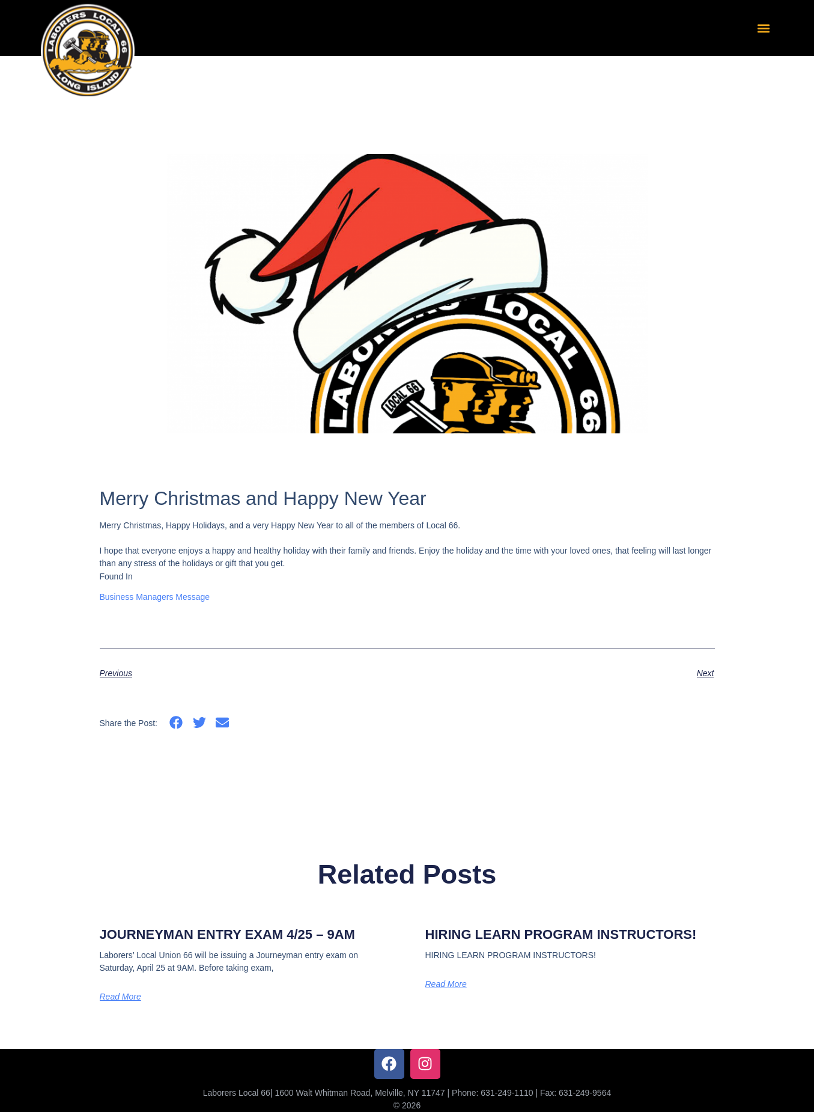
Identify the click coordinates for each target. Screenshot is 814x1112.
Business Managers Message (155, 597)
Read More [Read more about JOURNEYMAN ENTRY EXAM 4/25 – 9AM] (120, 996)
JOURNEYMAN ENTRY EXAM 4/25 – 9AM (227, 934)
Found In (116, 576)
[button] (763, 28)
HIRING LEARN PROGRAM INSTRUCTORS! (561, 934)
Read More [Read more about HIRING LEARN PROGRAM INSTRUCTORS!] (446, 984)
